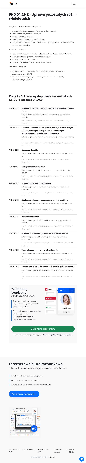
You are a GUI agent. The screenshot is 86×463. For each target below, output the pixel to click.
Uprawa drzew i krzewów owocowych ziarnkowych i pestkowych (48, 267)
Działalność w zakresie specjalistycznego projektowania (45, 233)
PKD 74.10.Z (13, 233)
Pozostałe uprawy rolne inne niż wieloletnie (40, 250)
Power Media (71, 450)
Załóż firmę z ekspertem (43, 328)
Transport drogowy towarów (33, 167)
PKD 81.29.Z (13, 217)
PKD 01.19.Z (13, 250)
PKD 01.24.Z (13, 267)
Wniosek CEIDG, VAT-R (43, 450)
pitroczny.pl (28, 449)
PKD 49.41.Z (13, 167)
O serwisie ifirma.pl (58, 450)
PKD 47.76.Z (13, 128)
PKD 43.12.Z (13, 183)
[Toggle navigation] (74, 4)
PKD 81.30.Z (13, 108)
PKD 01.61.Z (13, 200)
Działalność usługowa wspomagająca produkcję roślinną (45, 200)
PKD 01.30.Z (13, 150)
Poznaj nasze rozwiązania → (24, 394)
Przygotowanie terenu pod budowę (36, 183)
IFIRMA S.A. (51, 457)
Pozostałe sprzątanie (30, 217)
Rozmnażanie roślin (30, 150)
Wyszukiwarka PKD (14, 450)
